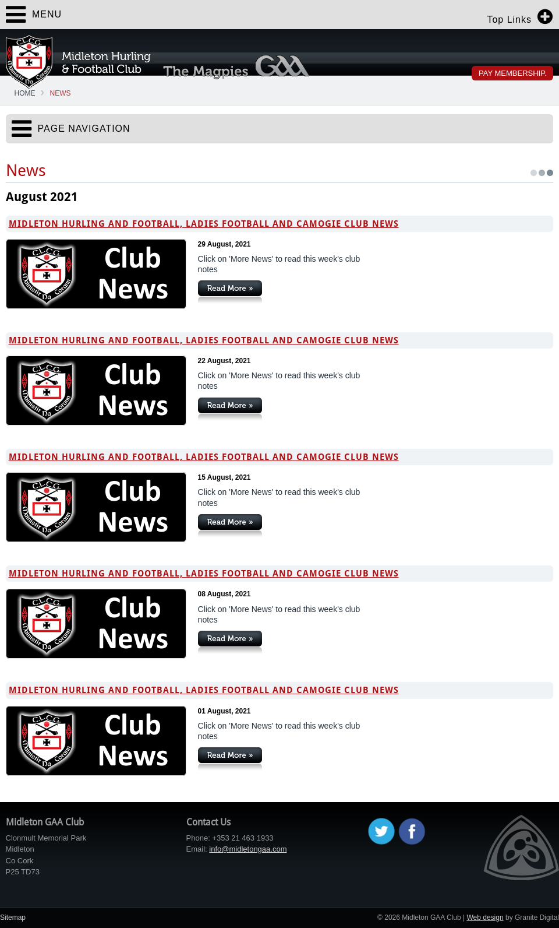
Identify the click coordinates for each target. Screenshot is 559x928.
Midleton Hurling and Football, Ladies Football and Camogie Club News (204, 224)
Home (25, 93)
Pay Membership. (513, 73)
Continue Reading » (230, 292)
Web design (484, 917)
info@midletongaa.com (247, 849)
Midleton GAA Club (78, 62)
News (60, 93)
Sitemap (13, 917)
